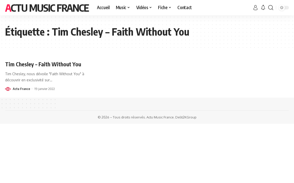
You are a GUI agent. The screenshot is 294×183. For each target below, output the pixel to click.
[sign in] (255, 7)
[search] (270, 7)
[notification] (263, 7)
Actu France (21, 89)
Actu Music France (47, 8)
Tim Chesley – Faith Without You (44, 64)
